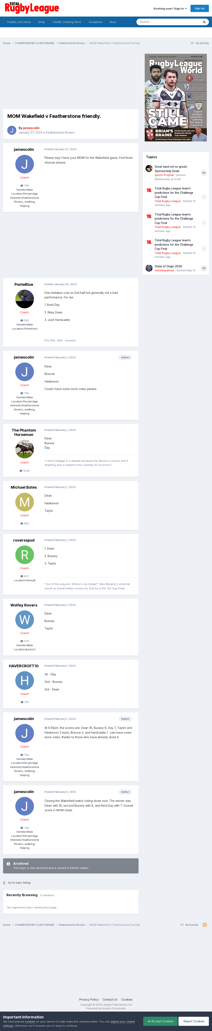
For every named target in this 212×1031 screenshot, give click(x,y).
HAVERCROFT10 (24, 666)
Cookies (127, 999)
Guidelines (95, 22)
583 (24, 320)
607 (24, 576)
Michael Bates (24, 487)
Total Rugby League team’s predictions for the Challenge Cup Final (174, 193)
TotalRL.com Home (19, 22)
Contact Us (109, 999)
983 (24, 523)
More (113, 22)
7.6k (24, 185)
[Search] (157, 22)
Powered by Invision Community (106, 1008)
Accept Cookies (160, 1021)
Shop (41, 22)
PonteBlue (23, 284)
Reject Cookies (194, 1021)
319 (25, 702)
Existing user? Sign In (170, 8)
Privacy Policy (89, 999)
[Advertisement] (51, 80)
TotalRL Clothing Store (66, 22)
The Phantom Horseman (24, 432)
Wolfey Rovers (23, 605)
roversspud (24, 540)
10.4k (25, 470)
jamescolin (24, 149)
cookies (30, 1021)
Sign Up (200, 8)
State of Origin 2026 (168, 266)
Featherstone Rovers (60, 132)
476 (24, 641)
